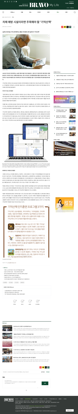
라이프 (39, 12)
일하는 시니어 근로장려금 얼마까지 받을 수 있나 (61, 122)
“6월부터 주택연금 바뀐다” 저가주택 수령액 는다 (65, 75)
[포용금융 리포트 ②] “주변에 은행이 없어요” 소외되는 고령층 (61, 128)
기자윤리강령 (36, 406)
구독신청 (47, 372)
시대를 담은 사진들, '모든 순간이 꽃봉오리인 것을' (65, 79)
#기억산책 (16, 282)
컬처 (48, 12)
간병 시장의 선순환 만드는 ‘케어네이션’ (12, 292)
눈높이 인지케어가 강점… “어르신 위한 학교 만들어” (13, 271)
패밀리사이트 (69, 410)
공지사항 (42, 372)
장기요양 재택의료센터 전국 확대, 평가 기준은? (61, 134)
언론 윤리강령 (31, 406)
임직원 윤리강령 (41, 406)
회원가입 (72, 7)
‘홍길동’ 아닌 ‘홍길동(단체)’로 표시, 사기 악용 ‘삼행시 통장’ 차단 (61, 116)
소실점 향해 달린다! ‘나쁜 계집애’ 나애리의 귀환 (13, 290)
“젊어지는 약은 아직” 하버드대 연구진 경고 (64, 83)
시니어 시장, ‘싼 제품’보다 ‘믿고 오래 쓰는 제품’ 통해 (25, 342)
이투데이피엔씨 (23, 410)
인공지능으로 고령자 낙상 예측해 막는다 (22, 326)
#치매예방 (5, 282)
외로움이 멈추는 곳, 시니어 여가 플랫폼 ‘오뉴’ (12, 277)
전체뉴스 (12, 12)
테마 (66, 12)
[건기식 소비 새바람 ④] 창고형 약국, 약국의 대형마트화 (65, 87)
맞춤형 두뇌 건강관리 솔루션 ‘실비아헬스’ (11, 275)
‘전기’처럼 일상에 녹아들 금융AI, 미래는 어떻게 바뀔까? (15, 294)
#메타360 (22, 282)
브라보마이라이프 (6, 17)
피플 (22, 12)
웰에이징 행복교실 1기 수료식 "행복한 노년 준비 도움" (65, 91)
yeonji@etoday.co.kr (11, 262)
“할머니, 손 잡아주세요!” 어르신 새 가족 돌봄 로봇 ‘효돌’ (14, 270)
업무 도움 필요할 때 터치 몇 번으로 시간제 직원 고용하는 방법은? (16, 273)
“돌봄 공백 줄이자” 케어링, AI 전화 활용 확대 (23, 334)
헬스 (30, 12)
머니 (58, 12)
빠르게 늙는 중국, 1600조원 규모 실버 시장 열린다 (24, 357)
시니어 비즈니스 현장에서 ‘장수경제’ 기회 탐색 (23, 349)
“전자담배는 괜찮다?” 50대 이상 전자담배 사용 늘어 (61, 110)
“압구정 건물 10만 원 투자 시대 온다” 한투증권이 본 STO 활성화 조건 (16, 279)
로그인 (68, 7)
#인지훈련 (10, 282)
